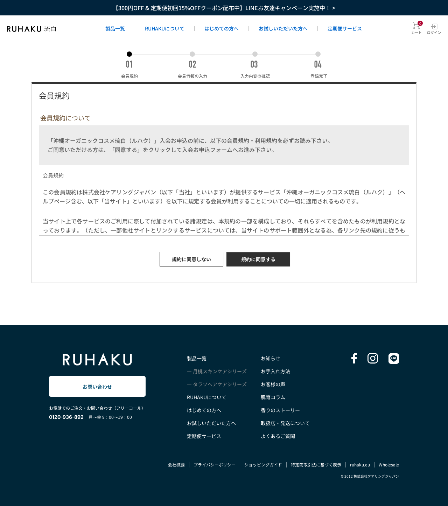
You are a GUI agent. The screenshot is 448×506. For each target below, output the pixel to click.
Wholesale (389, 464)
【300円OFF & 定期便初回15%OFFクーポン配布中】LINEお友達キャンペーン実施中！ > (224, 8)
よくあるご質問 (278, 435)
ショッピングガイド (263, 464)
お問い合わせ (97, 386)
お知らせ (270, 358)
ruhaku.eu (360, 464)
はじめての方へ (221, 28)
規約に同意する (258, 259)
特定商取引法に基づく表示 (316, 464)
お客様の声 (273, 384)
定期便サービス (345, 28)
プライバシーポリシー (215, 464)
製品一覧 (115, 28)
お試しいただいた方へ (283, 28)
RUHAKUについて (164, 28)
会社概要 (176, 464)
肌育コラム (273, 397)
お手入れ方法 (275, 371)
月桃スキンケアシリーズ (220, 371)
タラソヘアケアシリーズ (220, 384)
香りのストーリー (280, 410)
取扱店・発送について (285, 423)
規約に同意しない (191, 259)
